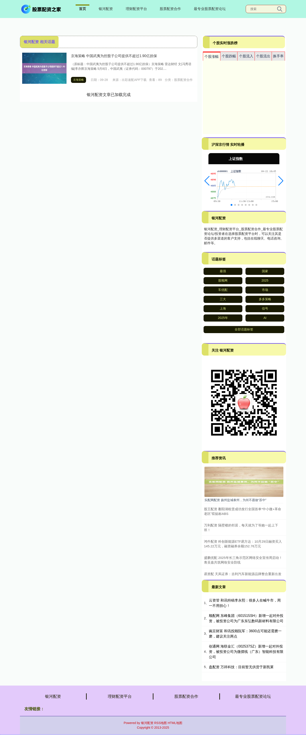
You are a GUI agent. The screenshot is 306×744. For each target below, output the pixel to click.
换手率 (278, 56)
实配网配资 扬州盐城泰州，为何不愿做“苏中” (235, 500)
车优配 (223, 290)
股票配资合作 (170, 9)
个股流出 (263, 56)
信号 (265, 308)
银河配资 (106, 9)
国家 (265, 271)
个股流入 (246, 56)
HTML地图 (175, 723)
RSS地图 (160, 723)
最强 (223, 271)
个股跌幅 (229, 56)
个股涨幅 (211, 56)
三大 (223, 299)
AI (264, 318)
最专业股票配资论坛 (210, 9)
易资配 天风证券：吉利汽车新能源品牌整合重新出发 (242, 574)
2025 (264, 280)
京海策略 (78, 79)
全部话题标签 (244, 329)
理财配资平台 (136, 9)
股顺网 (223, 280)
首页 (82, 9)
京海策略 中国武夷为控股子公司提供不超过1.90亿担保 (114, 56)
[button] (207, 181)
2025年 (223, 318)
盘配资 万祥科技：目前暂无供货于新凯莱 (241, 667)
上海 (223, 308)
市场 (265, 290)
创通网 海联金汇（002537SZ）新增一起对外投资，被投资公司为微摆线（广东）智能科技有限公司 (246, 651)
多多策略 (265, 299)
